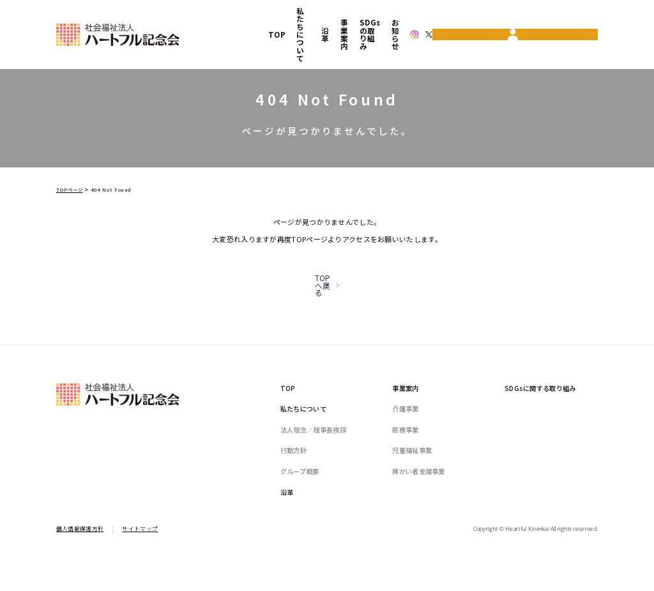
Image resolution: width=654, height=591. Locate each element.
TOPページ (69, 190)
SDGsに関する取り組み (540, 409)
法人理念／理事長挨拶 (313, 451)
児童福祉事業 (412, 472)
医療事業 (405, 451)
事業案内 (341, 17)
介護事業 (405, 429)
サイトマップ (140, 550)
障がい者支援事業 (418, 492)
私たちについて (260, 17)
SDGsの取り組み (399, 17)
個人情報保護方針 (79, 550)
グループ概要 (299, 492)
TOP (213, 17)
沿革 (307, 17)
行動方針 (293, 472)
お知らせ (455, 17)
